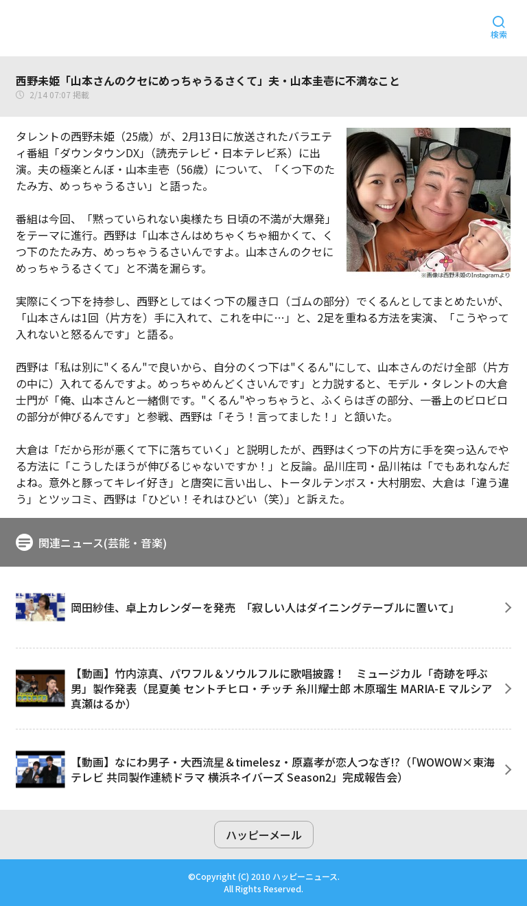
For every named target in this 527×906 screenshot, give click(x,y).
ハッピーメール (264, 834)
